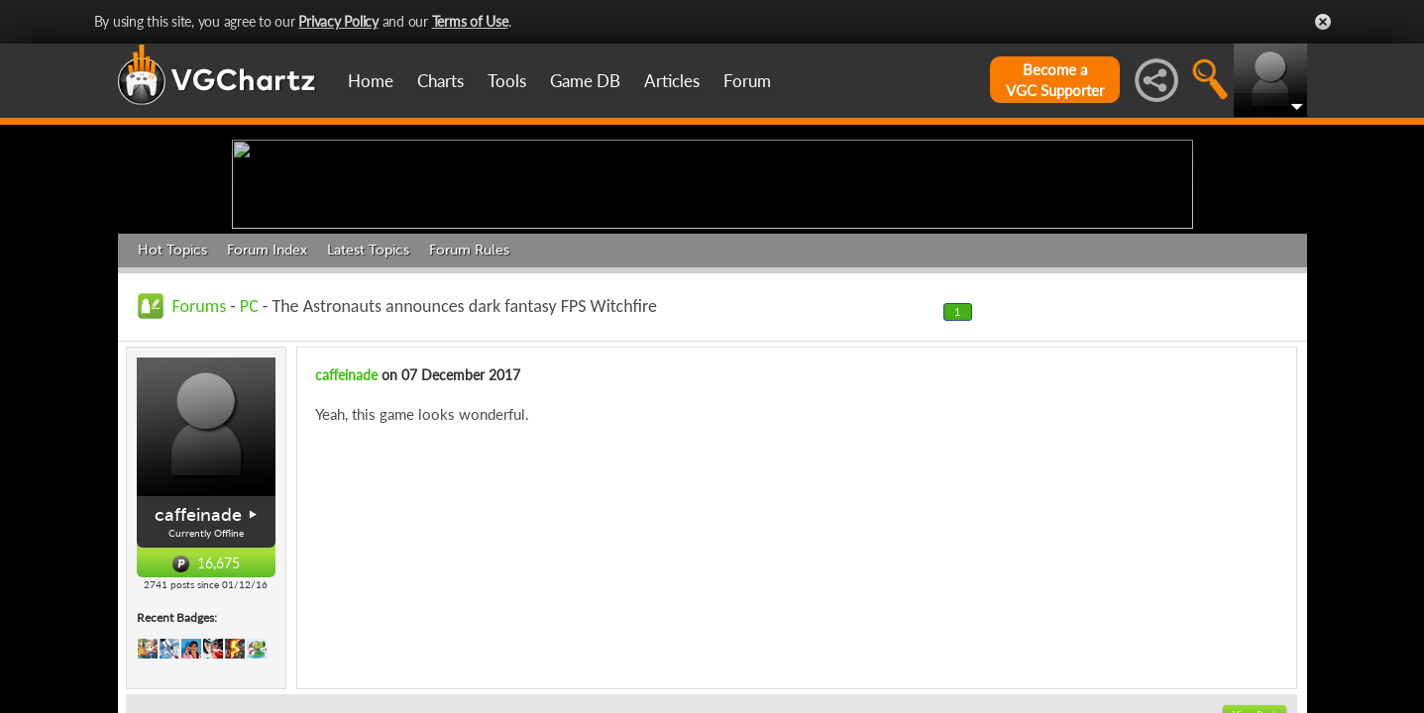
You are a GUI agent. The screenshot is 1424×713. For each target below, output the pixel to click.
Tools (507, 80)
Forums (199, 459)
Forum (747, 80)
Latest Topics (368, 403)
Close (1323, 22)
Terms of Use (470, 21)
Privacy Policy (338, 21)
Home (370, 80)
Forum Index (267, 403)
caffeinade (198, 668)
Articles (672, 80)
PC (249, 459)
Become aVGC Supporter (1055, 79)
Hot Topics (172, 403)
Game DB (585, 80)
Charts (440, 80)
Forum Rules (469, 403)
